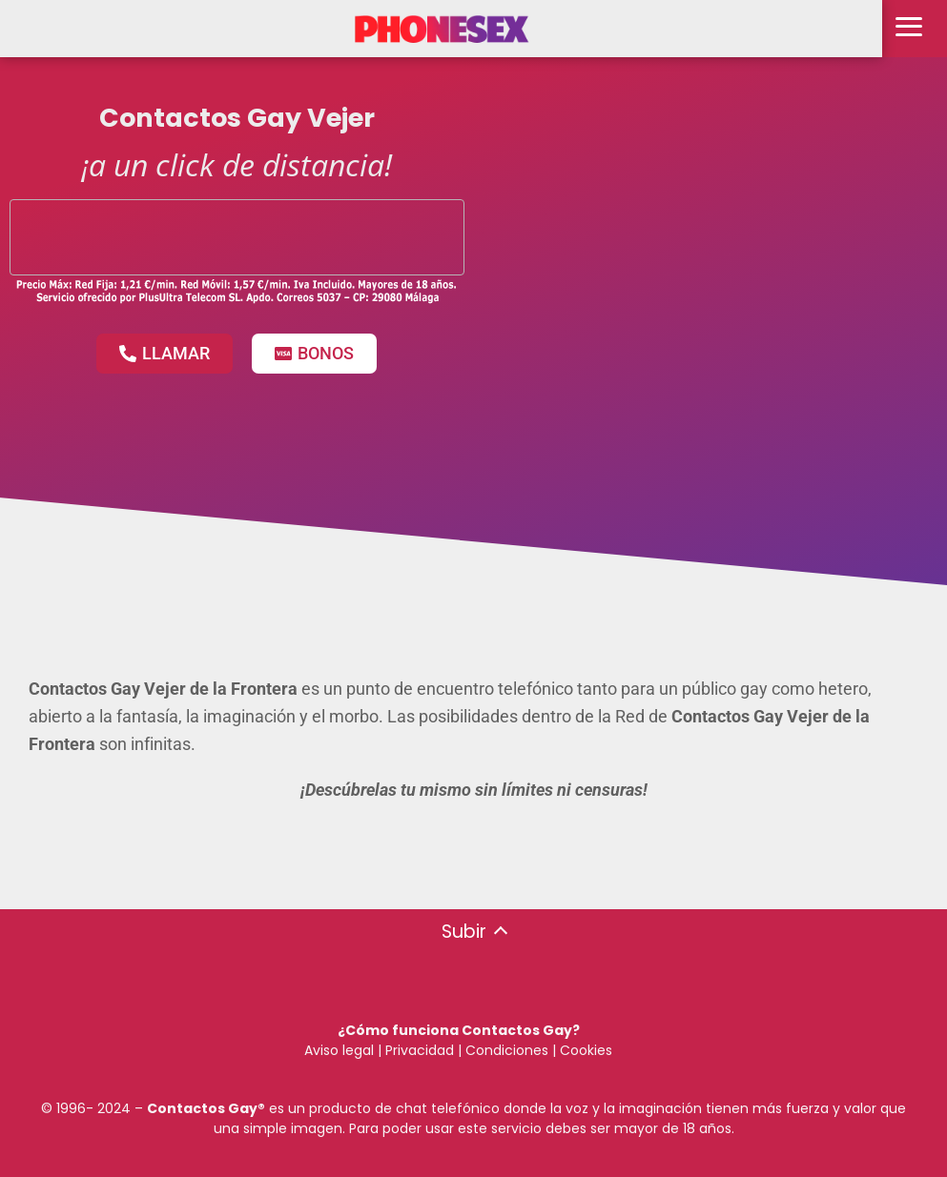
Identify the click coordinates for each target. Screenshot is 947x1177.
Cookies (586, 1050)
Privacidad (419, 1050)
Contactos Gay (202, 1108)
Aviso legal (339, 1050)
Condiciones (505, 1050)
